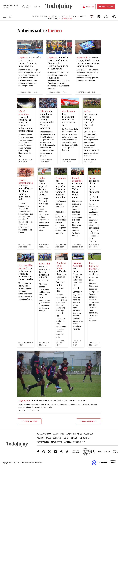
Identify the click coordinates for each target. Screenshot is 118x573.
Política (72, 17)
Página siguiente (88, 421)
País (63, 17)
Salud (48, 438)
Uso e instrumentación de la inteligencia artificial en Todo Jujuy (89, 452)
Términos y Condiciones (76, 451)
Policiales (52, 19)
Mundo (83, 17)
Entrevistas (85, 438)
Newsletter (67, 19)
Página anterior (29, 421)
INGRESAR (90, 6)
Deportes (77, 434)
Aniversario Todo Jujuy (74, 442)
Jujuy (54, 17)
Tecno (65, 438)
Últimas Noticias (40, 17)
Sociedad (57, 438)
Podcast (74, 438)
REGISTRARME (107, 6)
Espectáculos (43, 442)
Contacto (107, 452)
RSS (99, 452)
